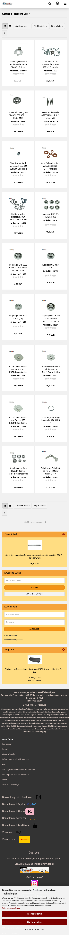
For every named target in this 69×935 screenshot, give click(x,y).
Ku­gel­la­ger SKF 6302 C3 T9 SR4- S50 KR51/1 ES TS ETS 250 (51, 319)
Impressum (7, 744)
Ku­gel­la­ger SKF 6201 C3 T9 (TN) (18, 317)
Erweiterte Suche (35, 594)
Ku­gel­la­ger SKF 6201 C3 (51, 266)
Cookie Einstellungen (11, 784)
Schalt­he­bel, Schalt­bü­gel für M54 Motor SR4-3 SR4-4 (50, 471)
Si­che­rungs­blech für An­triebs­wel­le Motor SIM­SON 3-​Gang (18, 64)
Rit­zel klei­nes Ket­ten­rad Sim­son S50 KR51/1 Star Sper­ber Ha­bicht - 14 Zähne (18, 420)
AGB (4, 764)
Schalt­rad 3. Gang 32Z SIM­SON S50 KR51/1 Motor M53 (18, 115)
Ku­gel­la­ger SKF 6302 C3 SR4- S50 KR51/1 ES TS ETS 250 (18, 268)
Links (4, 780)
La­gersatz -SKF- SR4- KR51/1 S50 (50, 215)
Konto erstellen (10, 635)
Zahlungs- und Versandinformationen (18, 769)
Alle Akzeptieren (34, 914)
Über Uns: (34, 852)
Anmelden (35, 629)
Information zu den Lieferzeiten (15, 759)
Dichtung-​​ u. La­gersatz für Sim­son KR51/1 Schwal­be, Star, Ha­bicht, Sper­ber (50, 64)
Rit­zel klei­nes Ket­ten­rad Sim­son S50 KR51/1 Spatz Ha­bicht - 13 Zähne (50, 369)
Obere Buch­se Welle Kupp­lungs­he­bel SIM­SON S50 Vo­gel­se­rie (18, 166)
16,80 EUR (34, 563)
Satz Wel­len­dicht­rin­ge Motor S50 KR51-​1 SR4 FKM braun (50, 166)
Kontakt (5, 749)
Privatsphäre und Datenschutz (15, 774)
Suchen (34, 588)
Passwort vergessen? (13, 640)
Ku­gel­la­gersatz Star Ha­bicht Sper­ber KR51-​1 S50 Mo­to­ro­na (18, 471)
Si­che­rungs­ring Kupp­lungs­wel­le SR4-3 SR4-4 (50, 420)
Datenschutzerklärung (11, 908)
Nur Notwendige (34, 922)
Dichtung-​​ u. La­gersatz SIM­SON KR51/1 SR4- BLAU (18, 217)
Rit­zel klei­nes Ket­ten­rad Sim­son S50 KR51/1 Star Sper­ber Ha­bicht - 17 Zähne (18, 369)
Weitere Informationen (34, 929)
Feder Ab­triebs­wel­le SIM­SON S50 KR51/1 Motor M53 (50, 115)
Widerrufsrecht (8, 754)
